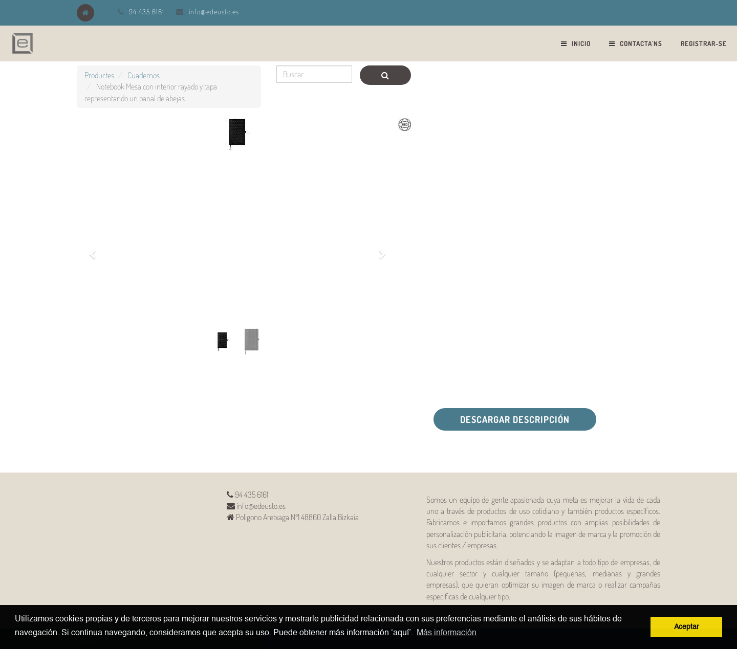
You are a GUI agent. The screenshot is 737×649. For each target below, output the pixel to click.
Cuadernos (143, 75)
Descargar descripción (515, 419)
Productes (99, 75)
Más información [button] (446, 633)
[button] (96, 248)
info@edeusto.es (214, 11)
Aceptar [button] (686, 627)
